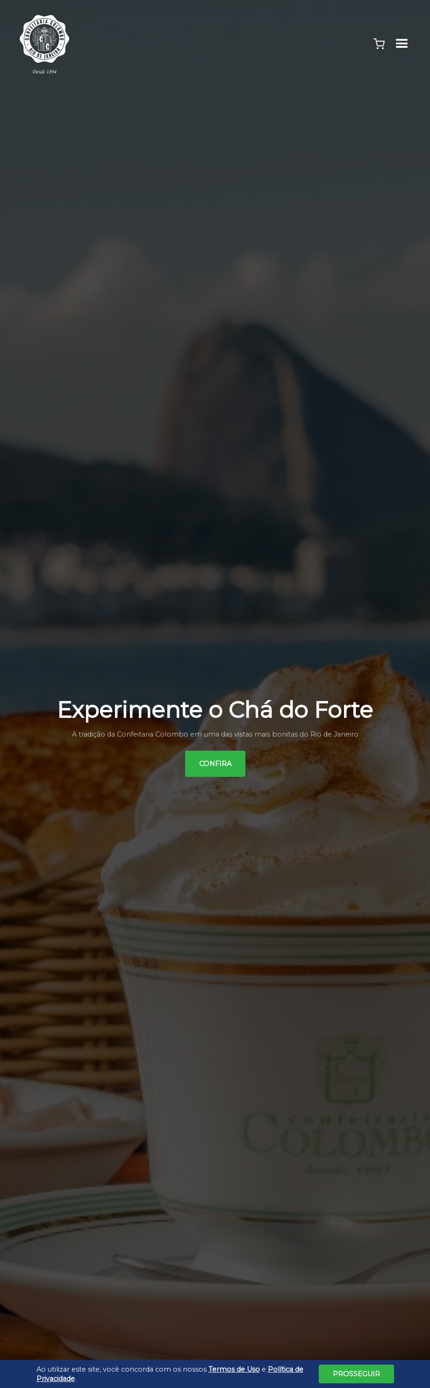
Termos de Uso (234, 1369)
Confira (215, 764)
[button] (379, 44)
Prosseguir (356, 1374)
